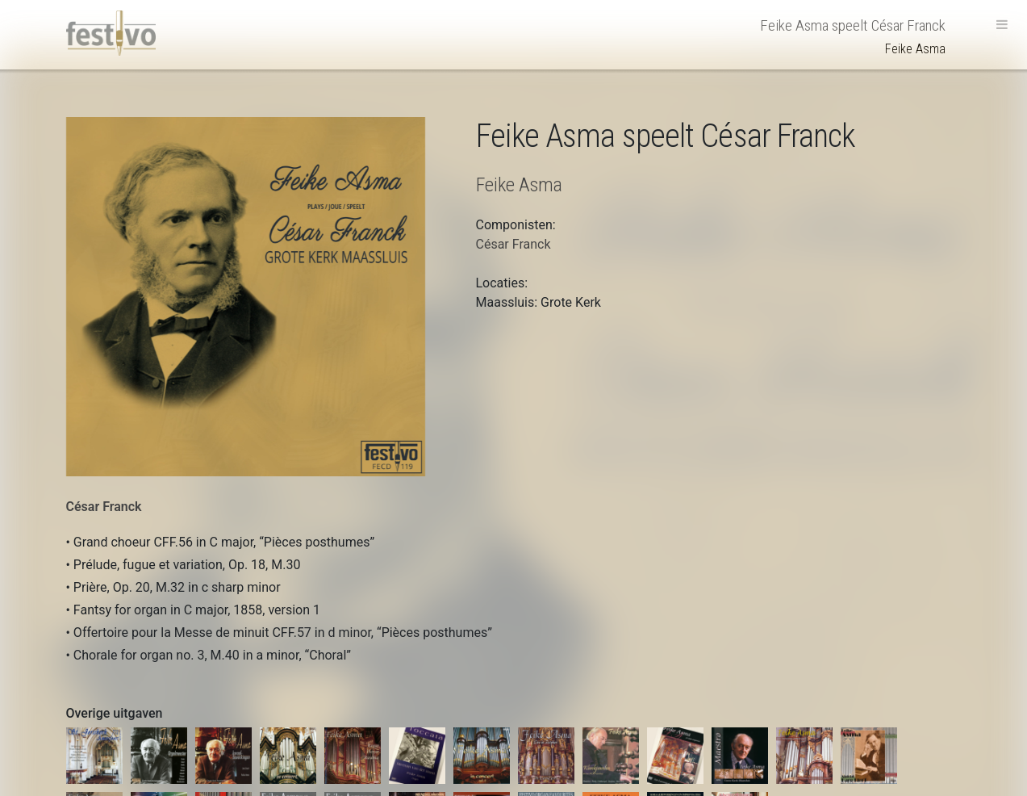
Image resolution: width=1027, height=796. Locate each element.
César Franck (104, 506)
